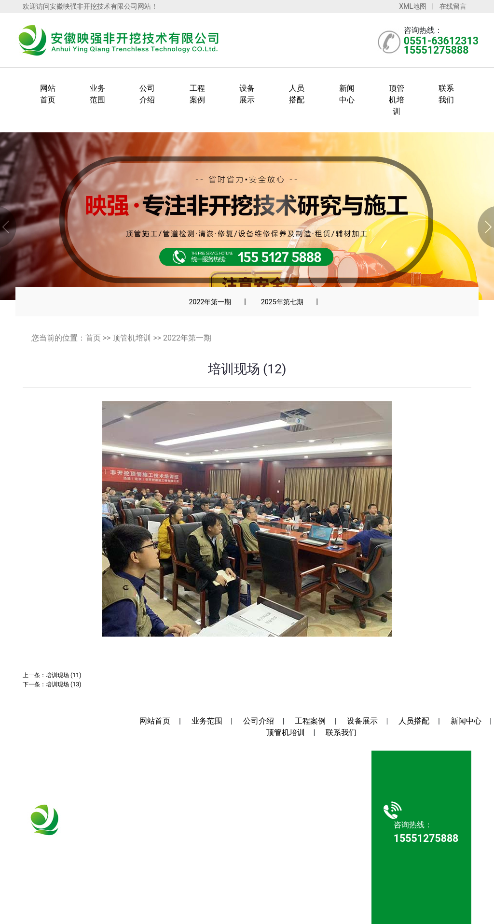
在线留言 (453, 6)
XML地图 (412, 6)
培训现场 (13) (64, 684)
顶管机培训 (396, 100)
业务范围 (207, 720)
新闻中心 (466, 720)
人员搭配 (413, 720)
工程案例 (310, 720)
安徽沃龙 (297, 876)
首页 (93, 337)
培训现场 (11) (64, 675)
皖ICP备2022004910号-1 (294, 855)
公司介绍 (258, 720)
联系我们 (341, 732)
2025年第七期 (282, 302)
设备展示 (362, 720)
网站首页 (154, 720)
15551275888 (64, 855)
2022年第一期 (210, 302)
